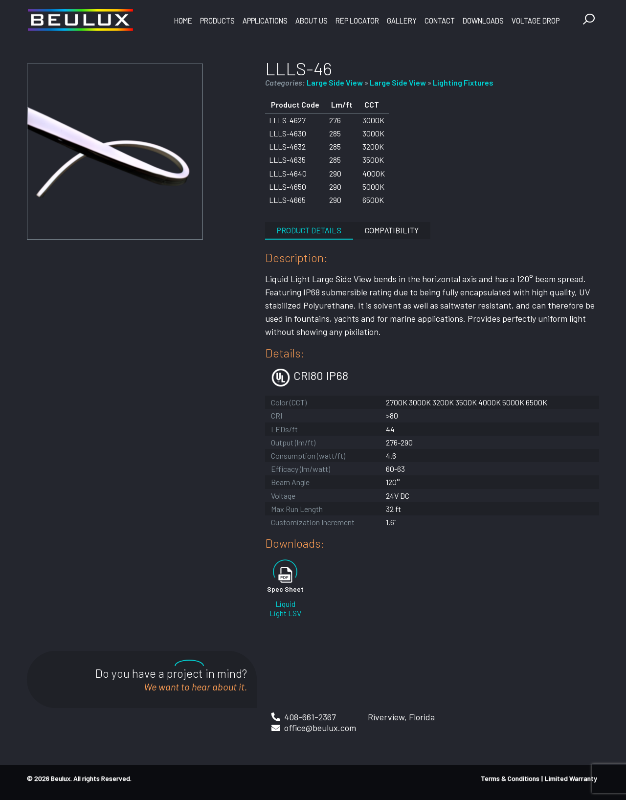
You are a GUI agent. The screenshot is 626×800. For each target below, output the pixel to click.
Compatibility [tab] (392, 230)
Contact (440, 20)
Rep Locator (357, 20)
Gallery (402, 20)
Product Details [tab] (309, 230)
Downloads (483, 20)
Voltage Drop (535, 20)
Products (217, 20)
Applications (265, 20)
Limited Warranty (571, 778)
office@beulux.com (320, 727)
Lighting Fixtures (463, 82)
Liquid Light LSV (285, 608)
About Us (311, 20)
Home (183, 20)
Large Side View (335, 82)
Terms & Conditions (510, 778)
